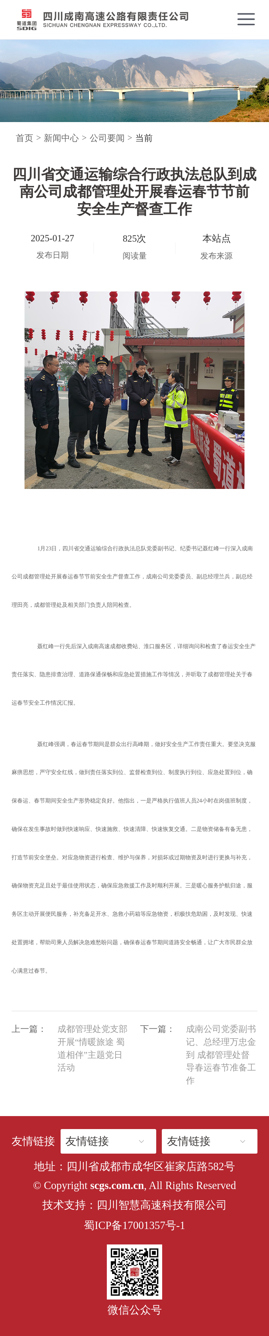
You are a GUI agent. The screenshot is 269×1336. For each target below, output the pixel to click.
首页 (24, 138)
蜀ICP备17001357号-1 (134, 1225)
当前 (144, 138)
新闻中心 (61, 138)
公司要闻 (107, 138)
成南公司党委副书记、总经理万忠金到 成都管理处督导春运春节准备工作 (221, 1054)
